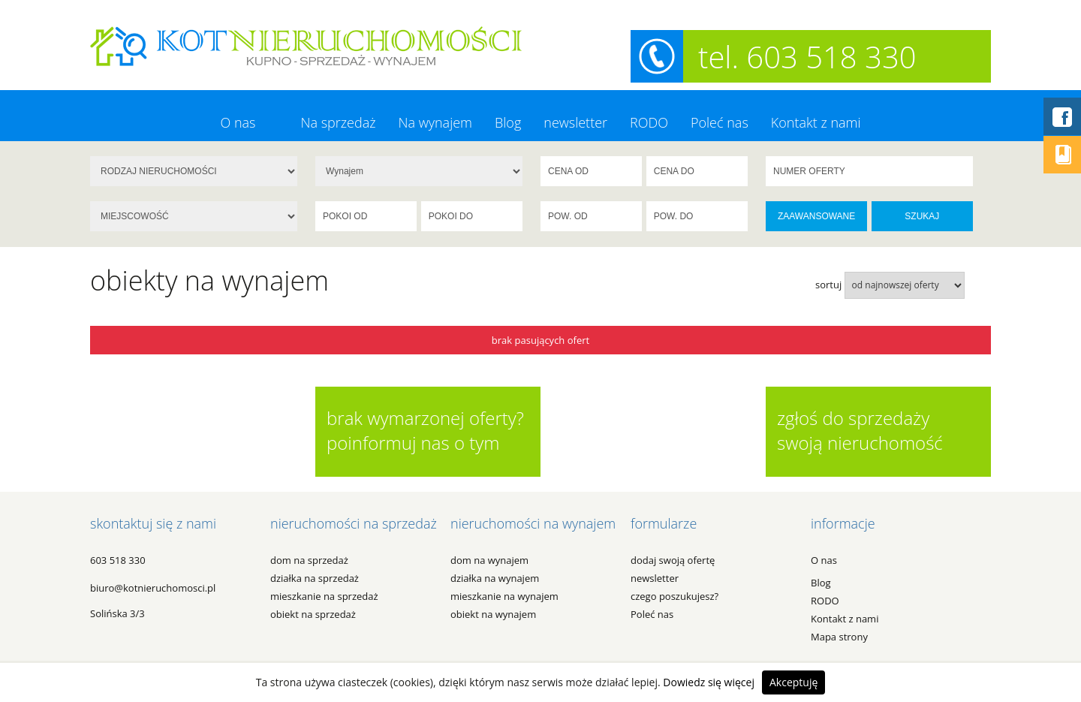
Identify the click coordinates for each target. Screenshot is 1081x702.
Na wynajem (435, 122)
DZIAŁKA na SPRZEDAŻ (314, 578)
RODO (649, 122)
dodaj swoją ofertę (673, 560)
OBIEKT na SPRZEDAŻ (313, 614)
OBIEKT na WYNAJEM (493, 614)
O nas (237, 122)
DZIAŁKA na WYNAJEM (494, 578)
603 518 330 (118, 560)
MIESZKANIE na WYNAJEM (504, 596)
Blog (508, 122)
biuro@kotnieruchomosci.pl (152, 588)
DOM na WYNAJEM (489, 560)
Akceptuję (793, 682)
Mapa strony (839, 636)
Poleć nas (719, 122)
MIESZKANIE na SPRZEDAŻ (324, 596)
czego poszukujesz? (674, 596)
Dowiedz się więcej (708, 682)
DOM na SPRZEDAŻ (309, 560)
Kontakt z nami (816, 122)
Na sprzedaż (337, 122)
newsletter (575, 122)
